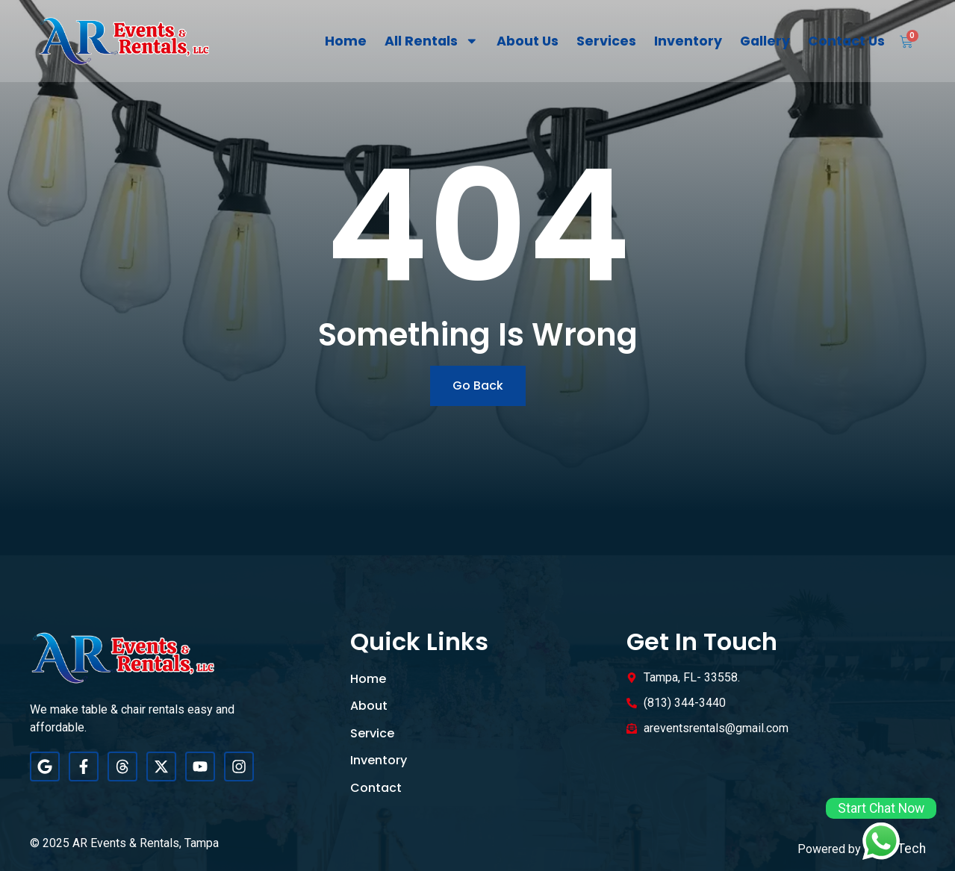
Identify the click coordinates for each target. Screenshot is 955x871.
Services (606, 41)
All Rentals (432, 41)
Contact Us (846, 41)
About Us (528, 41)
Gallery (765, 41)
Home (346, 41)
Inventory (688, 41)
